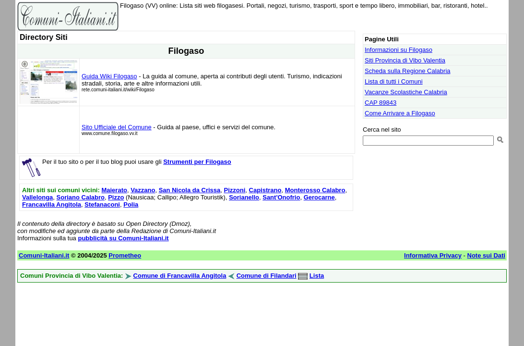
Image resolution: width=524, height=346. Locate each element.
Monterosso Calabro (315, 190)
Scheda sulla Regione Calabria (408, 70)
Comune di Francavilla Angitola (179, 275)
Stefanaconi (102, 204)
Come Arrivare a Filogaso (400, 113)
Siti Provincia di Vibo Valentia (405, 60)
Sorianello (244, 197)
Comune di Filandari (267, 275)
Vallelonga (37, 197)
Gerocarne (319, 197)
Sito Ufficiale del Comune (117, 127)
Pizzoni (235, 190)
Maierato (114, 190)
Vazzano (143, 190)
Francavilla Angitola (51, 204)
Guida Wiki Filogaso (109, 76)
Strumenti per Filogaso (197, 161)
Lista (317, 275)
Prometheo (124, 255)
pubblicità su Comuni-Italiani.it (123, 238)
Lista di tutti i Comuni (394, 81)
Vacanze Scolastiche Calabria (406, 92)
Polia (130, 204)
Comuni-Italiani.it (44, 255)
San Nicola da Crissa (190, 190)
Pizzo (116, 197)
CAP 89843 (380, 102)
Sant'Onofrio (281, 197)
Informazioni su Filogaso (398, 49)
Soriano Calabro (81, 197)
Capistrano (265, 190)
